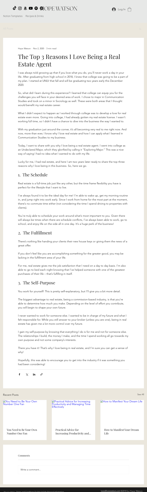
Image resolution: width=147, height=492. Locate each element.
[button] (129, 9)
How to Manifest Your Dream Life (121, 431)
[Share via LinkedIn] (34, 374)
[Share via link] (41, 374)
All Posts (8, 28)
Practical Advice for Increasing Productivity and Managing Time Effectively (72, 431)
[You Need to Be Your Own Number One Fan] (24, 412)
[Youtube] (30, 8)
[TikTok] (14, 8)
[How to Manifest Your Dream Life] (122, 412)
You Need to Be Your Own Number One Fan (22, 431)
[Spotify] (36, 8)
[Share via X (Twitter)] (26, 374)
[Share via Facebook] (19, 374)
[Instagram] (20, 8)
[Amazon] (25, 8)
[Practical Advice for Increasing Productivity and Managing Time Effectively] (73, 412)
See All (140, 394)
